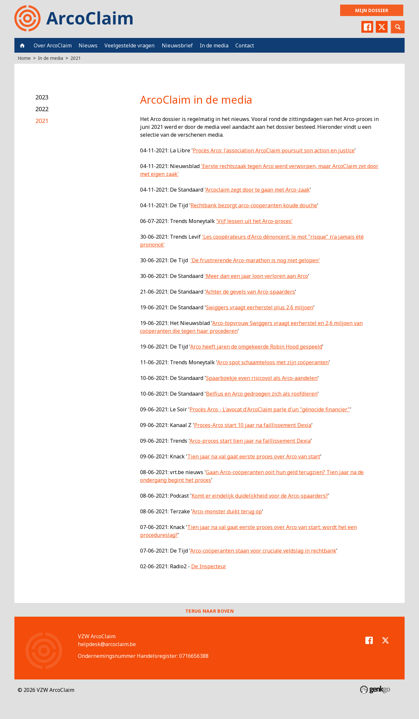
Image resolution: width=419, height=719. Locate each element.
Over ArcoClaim (53, 45)
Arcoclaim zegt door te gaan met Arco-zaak (258, 189)
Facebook (367, 27)
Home (22, 45)
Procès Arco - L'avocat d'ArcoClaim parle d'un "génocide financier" (270, 409)
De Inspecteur (208, 566)
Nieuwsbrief (177, 45)
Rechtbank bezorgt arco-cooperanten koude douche (254, 205)
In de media (214, 45)
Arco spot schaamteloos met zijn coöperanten (273, 362)
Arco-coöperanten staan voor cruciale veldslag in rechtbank (263, 550)
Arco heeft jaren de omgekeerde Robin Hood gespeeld (256, 346)
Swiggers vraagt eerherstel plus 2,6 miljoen (259, 307)
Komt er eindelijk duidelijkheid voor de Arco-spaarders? (259, 495)
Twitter (382, 27)
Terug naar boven (209, 611)
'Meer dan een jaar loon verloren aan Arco (256, 276)
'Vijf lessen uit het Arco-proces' (254, 221)
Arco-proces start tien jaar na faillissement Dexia (250, 440)
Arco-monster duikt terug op (227, 511)
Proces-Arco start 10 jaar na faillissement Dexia (252, 425)
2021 (75, 58)
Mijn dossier (371, 10)
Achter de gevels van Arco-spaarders (250, 291)
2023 (41, 97)
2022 (41, 109)
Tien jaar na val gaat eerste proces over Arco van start (253, 456)
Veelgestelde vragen (129, 45)
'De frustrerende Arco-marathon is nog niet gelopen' (255, 260)
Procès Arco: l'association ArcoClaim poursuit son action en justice (274, 150)
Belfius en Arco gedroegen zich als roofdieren (262, 393)
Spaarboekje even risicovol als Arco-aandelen (262, 378)
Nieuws (88, 45)
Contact (244, 45)
